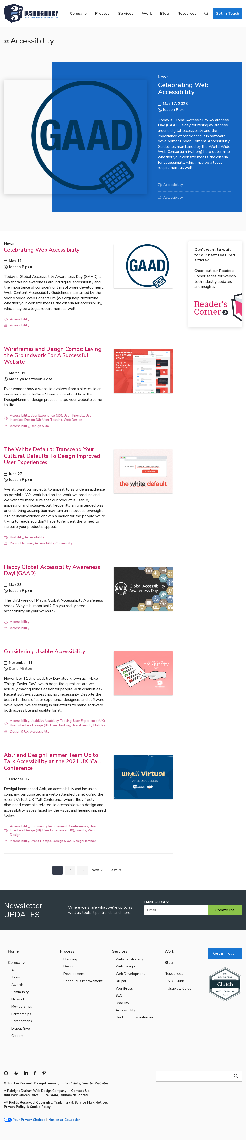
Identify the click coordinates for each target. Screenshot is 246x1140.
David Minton (20, 668)
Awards (17, 984)
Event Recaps (41, 841)
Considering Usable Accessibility (44, 651)
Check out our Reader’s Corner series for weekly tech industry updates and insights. (215, 268)
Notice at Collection (64, 1120)
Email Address (157, 902)
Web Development (130, 973)
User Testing (52, 420)
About (16, 970)
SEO (119, 995)
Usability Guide (179, 988)
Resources (186, 13)
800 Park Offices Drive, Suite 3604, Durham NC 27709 (46, 1095)
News (163, 77)
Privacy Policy (14, 1107)
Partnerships (21, 1014)
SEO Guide (176, 981)
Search (206, 13)
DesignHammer (21, 543)
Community (64, 543)
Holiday (99, 725)
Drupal (121, 981)
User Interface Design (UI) (29, 725)
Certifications (21, 1021)
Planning (70, 959)
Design (68, 966)
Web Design (73, 420)
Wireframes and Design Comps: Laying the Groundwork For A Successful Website (53, 355)
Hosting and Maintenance (136, 1017)
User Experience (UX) (46, 415)
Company (78, 13)
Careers (17, 1035)
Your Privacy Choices (29, 1120)
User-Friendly (74, 415)
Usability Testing (58, 721)
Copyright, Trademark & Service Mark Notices (72, 1102)
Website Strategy (129, 959)
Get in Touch (227, 13)
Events (81, 830)
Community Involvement (49, 826)
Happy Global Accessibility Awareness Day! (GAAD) (52, 570)
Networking (20, 999)
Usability (16, 537)
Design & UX (40, 426)
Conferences (78, 826)
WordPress (124, 988)
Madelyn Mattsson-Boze (30, 379)
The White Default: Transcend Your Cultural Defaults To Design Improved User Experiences (52, 456)
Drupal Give (20, 1028)
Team (15, 977)
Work (147, 13)
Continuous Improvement (82, 981)
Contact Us (80, 1091)
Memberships (21, 1006)
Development (73, 973)
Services (125, 13)
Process (102, 13)
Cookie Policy (40, 1107)
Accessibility (173, 185)
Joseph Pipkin (175, 109)
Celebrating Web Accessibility (183, 88)
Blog (164, 13)
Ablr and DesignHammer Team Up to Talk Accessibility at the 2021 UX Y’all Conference (52, 761)
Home (13, 951)
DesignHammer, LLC (50, 1083)
